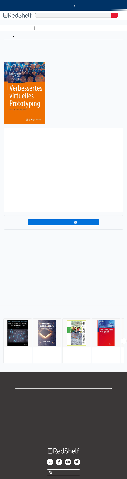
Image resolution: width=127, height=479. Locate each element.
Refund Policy (63, 423)
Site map (63, 437)
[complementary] (63, 334)
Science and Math (65, 28)
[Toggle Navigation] (121, 15)
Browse (20, 36)
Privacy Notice (63, 408)
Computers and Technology (94, 28)
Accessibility (63, 430)
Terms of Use (63, 415)
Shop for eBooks (63, 393)
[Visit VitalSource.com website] (63, 5)
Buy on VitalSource (63, 222)
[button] (63, 144)
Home (7, 36)
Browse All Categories (17, 28)
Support (63, 401)
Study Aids (44, 28)
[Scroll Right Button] (124, 341)
